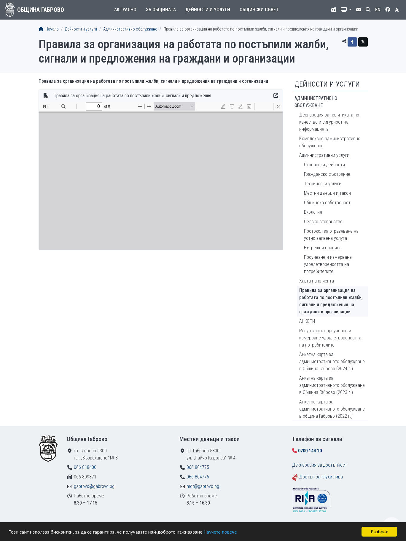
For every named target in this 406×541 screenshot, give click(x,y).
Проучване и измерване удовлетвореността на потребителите (328, 264)
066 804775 (198, 467)
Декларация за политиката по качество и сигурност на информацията (329, 122)
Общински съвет (259, 9)
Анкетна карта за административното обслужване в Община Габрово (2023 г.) (332, 385)
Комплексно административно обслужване (329, 142)
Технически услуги (322, 183)
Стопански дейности (324, 164)
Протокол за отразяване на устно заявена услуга (331, 234)
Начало (49, 29)
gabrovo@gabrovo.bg (94, 486)
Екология (313, 212)
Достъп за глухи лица (321, 477)
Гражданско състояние (327, 174)
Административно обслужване (130, 29)
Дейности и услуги (207, 9)
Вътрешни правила (323, 247)
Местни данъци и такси (327, 193)
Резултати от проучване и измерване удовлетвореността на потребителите (330, 338)
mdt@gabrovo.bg (203, 486)
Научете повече (220, 532)
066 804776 (198, 477)
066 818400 (85, 467)
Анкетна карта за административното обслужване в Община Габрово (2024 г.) (332, 361)
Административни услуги (324, 155)
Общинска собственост (327, 202)
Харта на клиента (316, 281)
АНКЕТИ (307, 321)
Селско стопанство (323, 221)
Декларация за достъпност (319, 465)
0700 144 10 (310, 451)
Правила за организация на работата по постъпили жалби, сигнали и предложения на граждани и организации (331, 301)
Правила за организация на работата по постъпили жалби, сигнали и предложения (132, 95)
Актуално (125, 9)
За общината (161, 9)
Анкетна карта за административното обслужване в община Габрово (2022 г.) (332, 409)
